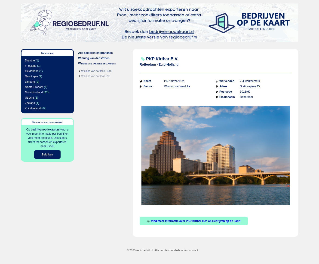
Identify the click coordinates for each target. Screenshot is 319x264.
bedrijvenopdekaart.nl (45, 129)
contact (193, 250)
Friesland (30, 65)
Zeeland (30, 103)
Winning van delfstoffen (94, 58)
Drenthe (30, 60)
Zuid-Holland (33, 108)
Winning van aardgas (93, 76)
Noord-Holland (34, 92)
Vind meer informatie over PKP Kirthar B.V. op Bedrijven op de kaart (193, 221)
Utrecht (29, 97)
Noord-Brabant (34, 87)
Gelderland (32, 71)
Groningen (31, 76)
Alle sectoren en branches (95, 53)
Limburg (30, 81)
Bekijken (47, 154)
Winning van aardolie (93, 71)
